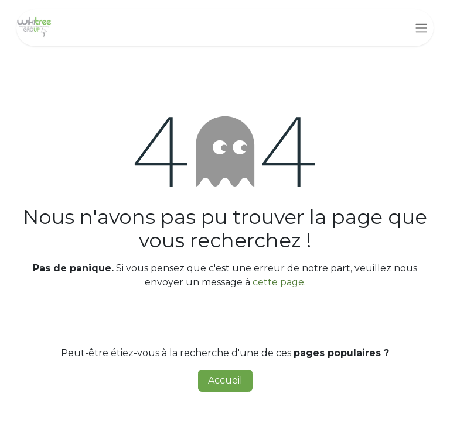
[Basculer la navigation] (421, 27)
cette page (278, 282)
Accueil (225, 380)
